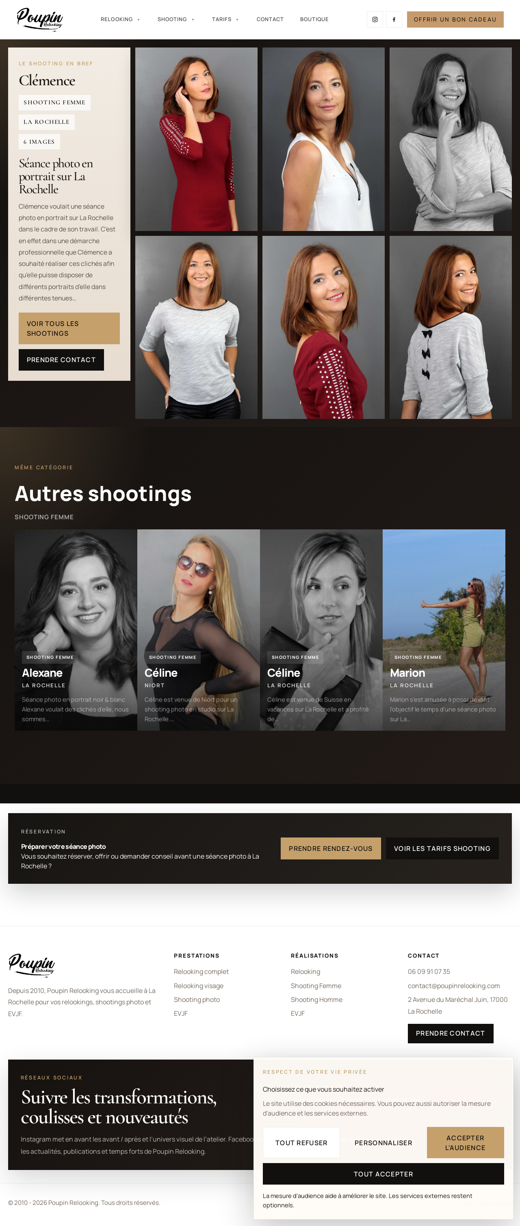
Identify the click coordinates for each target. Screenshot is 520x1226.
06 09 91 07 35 (429, 971)
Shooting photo (197, 999)
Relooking (305, 971)
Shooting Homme (316, 999)
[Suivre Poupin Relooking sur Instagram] (375, 19)
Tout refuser (301, 1142)
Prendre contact (61, 359)
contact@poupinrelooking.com (454, 985)
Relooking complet (201, 971)
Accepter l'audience (465, 1142)
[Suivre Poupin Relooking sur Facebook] (394, 19)
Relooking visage (198, 985)
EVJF (181, 1013)
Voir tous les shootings (53, 328)
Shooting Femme (316, 985)
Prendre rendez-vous (331, 848)
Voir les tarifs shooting (442, 848)
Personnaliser (383, 1142)
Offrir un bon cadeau (455, 19)
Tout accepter (383, 1174)
